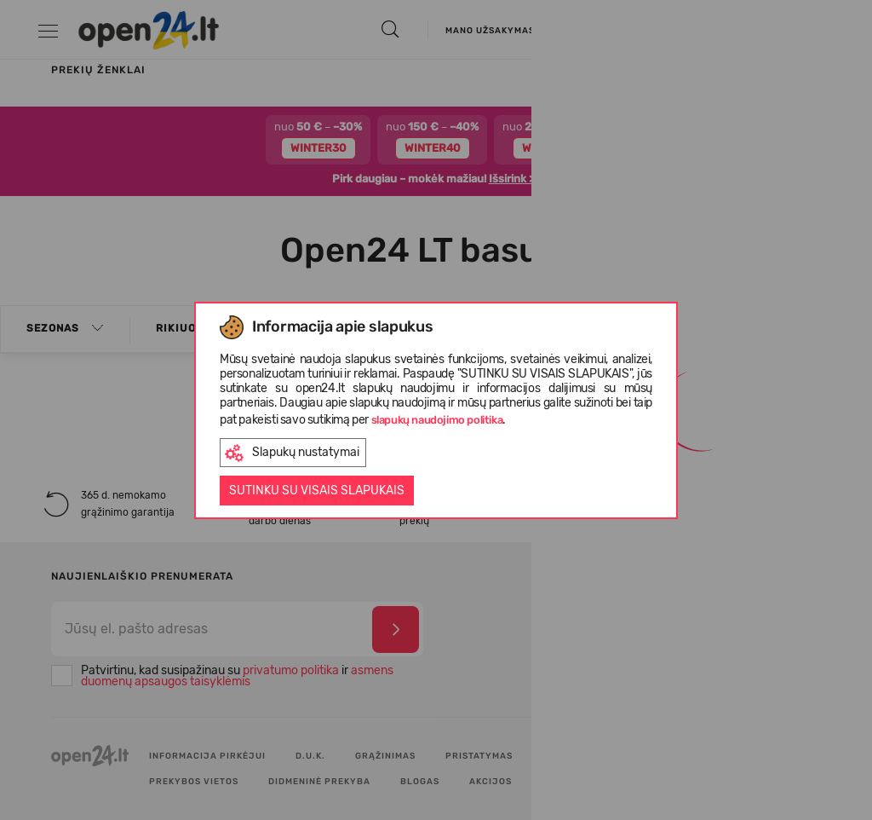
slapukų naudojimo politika (437, 419)
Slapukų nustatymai (292, 453)
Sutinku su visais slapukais (316, 490)
